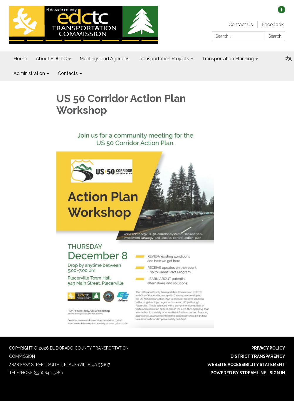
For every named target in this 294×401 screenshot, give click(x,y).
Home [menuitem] (20, 58)
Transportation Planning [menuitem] (228, 58)
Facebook (273, 24)
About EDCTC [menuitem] (51, 58)
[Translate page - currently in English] (288, 58)
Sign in (277, 372)
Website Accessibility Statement (246, 364)
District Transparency (258, 356)
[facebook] (281, 11)
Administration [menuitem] (29, 73)
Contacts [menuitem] (68, 73)
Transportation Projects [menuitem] (163, 58)
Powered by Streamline (238, 372)
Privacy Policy (268, 348)
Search (274, 36)
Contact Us (241, 24)
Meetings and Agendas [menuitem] (105, 58)
